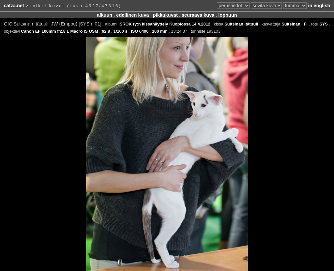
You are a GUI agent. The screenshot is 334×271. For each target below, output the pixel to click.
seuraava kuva (198, 15)
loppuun (227, 15)
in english (319, 5)
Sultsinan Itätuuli (241, 24)
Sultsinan (290, 24)
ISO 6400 (139, 31)
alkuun (104, 15)
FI (305, 24)
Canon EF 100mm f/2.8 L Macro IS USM (59, 31)
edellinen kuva (132, 15)
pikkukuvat (165, 15)
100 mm (160, 31)
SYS (323, 24)
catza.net (14, 5)
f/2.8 (106, 31)
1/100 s (121, 31)
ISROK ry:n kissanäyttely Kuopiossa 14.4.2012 (164, 24)
